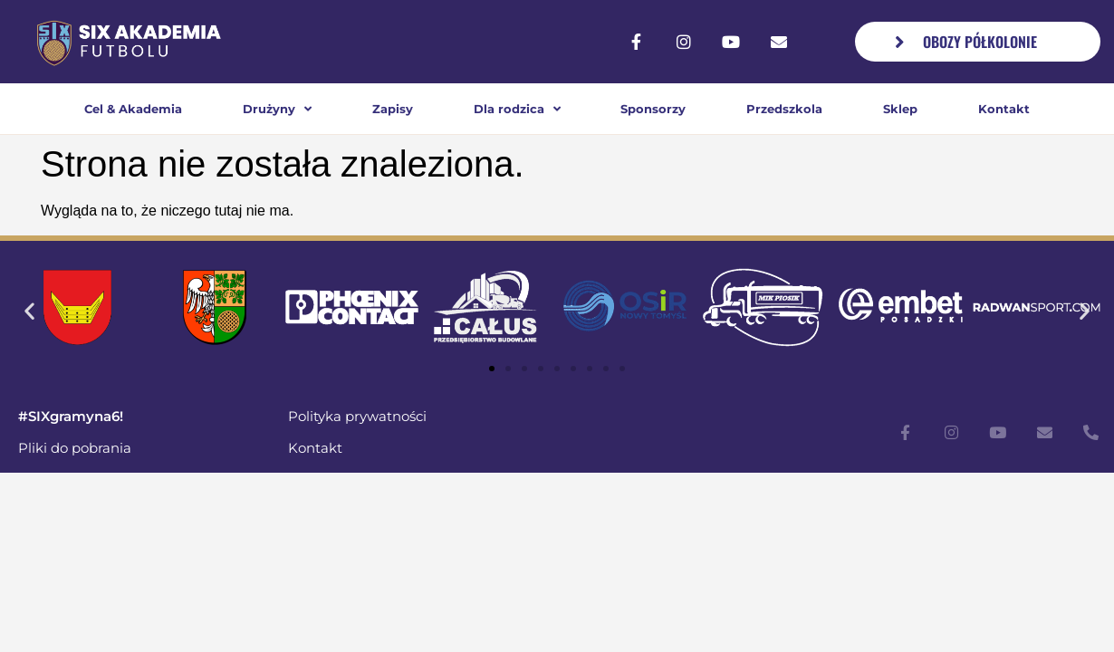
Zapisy (392, 108)
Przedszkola (784, 108)
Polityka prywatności (357, 416)
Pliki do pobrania (74, 447)
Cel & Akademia (133, 108)
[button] (29, 310)
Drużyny (277, 109)
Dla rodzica (517, 109)
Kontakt (1004, 108)
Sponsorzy (653, 108)
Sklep (900, 108)
